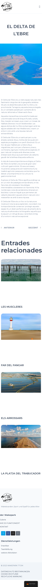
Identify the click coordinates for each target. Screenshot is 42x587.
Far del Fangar (12, 365)
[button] (39, 6)
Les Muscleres (11, 306)
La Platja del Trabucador (20, 473)
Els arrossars (11, 418)
